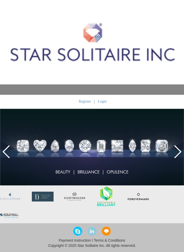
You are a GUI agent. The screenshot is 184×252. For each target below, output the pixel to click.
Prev (7, 151)
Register (85, 101)
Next (176, 151)
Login (102, 101)
